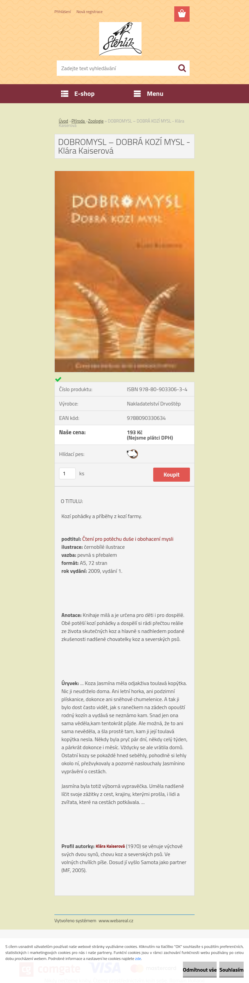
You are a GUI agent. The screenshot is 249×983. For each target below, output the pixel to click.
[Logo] (120, 38)
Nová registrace (89, 11)
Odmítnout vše (200, 970)
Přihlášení (62, 11)
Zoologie (96, 121)
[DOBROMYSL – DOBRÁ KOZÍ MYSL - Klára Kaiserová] (124, 174)
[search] (182, 68)
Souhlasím (231, 970)
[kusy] (67, 473)
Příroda (78, 121)
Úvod (63, 121)
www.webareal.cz (116, 920)
